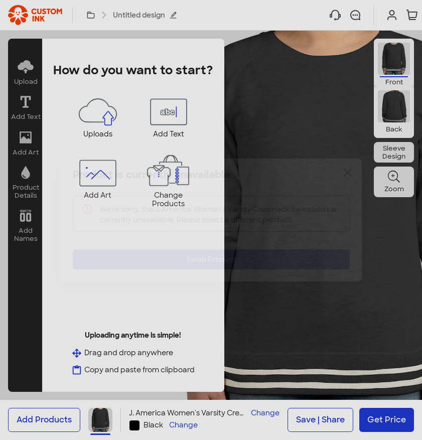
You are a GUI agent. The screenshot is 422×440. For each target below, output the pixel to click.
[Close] (348, 180)
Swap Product (211, 251)
